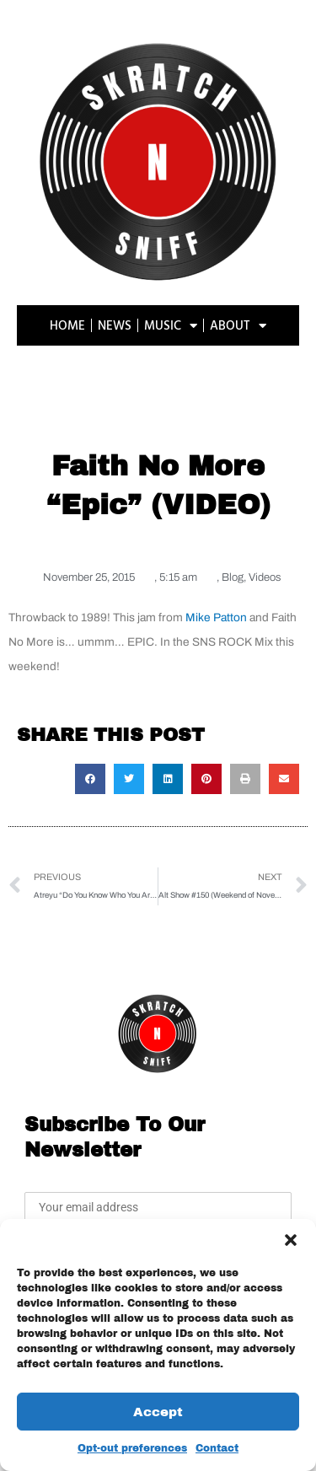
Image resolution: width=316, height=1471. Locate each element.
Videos (265, 577)
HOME (67, 325)
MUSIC (170, 326)
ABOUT (238, 326)
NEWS (114, 325)
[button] (290, 1240)
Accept (158, 1412)
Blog (233, 577)
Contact (216, 1448)
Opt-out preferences (132, 1448)
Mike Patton (216, 617)
